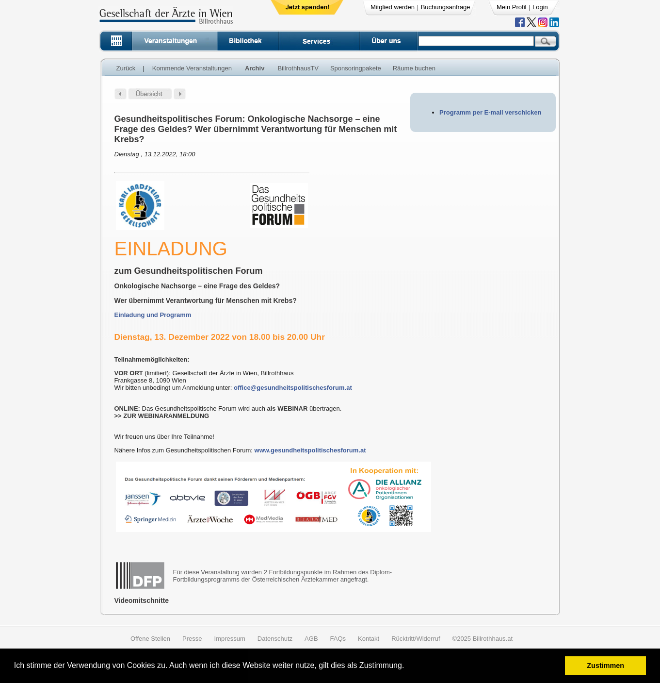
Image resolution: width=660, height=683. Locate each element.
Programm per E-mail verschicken (490, 112)
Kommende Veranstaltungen (192, 68)
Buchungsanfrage (445, 7)
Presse (192, 638)
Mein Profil (511, 7)
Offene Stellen (150, 638)
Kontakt (368, 638)
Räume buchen (414, 68)
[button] (407, 667)
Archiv (254, 68)
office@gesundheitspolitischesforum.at (293, 387)
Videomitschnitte (141, 600)
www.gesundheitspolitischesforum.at (310, 450)
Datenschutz (275, 638)
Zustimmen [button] (605, 665)
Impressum (229, 638)
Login (540, 7)
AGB (311, 638)
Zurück (126, 68)
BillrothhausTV (298, 68)
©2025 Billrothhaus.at (482, 638)
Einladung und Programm (153, 314)
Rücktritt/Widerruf (415, 638)
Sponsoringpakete (355, 68)
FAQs (338, 638)
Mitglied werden (392, 7)
